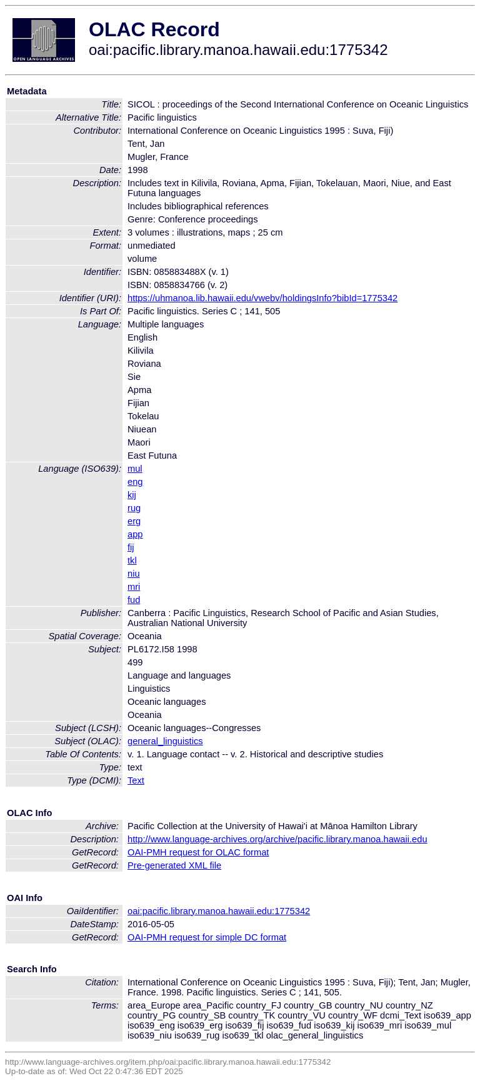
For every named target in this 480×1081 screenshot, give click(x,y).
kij (132, 495)
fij (131, 547)
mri (134, 587)
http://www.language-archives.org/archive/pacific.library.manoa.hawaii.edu (278, 839)
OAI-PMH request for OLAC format (198, 852)
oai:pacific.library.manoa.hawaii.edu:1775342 (219, 911)
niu (134, 574)
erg (134, 521)
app (135, 534)
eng (135, 482)
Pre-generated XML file (174, 865)
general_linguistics (165, 741)
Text (136, 780)
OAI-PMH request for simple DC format (207, 937)
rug (134, 508)
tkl (132, 560)
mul (135, 469)
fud (134, 600)
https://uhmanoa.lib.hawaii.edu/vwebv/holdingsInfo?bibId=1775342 (263, 298)
